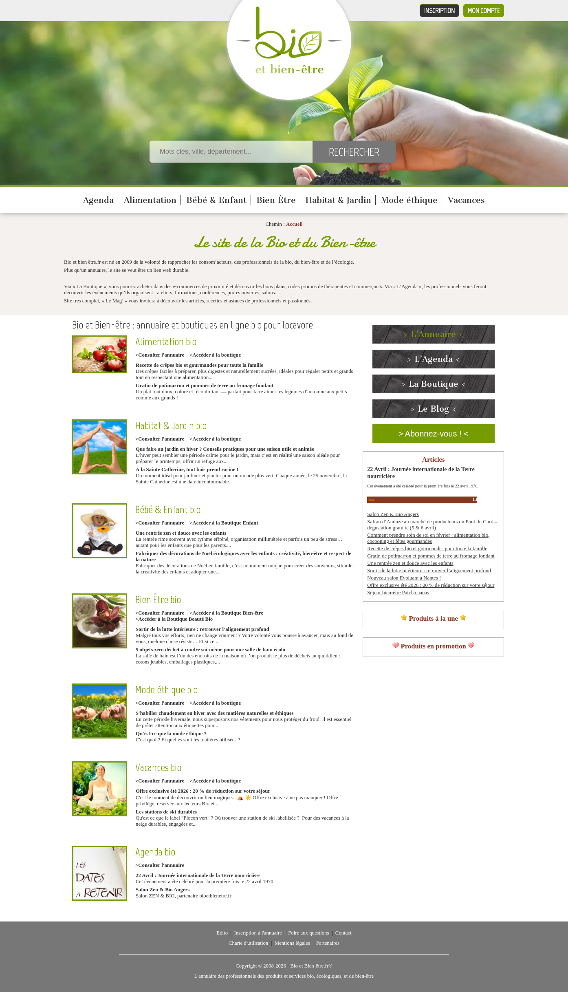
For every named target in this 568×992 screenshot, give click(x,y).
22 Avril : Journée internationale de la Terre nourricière (198, 875)
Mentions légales (292, 943)
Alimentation (150, 200)
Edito (222, 933)
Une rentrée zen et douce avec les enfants (181, 533)
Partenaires (327, 943)
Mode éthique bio (166, 689)
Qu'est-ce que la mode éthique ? (171, 733)
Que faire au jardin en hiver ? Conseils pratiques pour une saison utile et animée (225, 449)
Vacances (466, 200)
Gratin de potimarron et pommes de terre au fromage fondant (204, 385)
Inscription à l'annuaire (258, 933)
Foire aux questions (308, 933)
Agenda (98, 200)
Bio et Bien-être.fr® (311, 966)
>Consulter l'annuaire (159, 355)
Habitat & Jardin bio (171, 425)
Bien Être (276, 200)
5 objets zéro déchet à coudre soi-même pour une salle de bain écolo (210, 650)
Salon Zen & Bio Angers (162, 890)
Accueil (294, 224)
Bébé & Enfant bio (167, 509)
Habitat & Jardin (338, 200)
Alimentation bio (165, 341)
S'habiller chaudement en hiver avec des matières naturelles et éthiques (215, 713)
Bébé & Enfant (216, 200)
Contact (343, 933)
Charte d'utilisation (248, 943)
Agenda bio (155, 852)
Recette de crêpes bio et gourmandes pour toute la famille (199, 365)
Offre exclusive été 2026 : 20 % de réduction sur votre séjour (203, 791)
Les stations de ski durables (166, 812)
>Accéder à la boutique (215, 355)
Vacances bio (158, 767)
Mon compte (484, 11)
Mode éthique (409, 200)
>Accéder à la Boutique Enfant (223, 523)
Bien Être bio (158, 599)
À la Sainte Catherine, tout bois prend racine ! (187, 469)
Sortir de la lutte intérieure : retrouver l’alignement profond (202, 629)
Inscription (439, 11)
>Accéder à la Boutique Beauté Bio (174, 619)
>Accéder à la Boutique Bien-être (226, 613)
